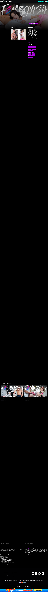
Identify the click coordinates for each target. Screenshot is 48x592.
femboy (33, 52)
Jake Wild (32, 548)
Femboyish (4, 400)
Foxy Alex (28, 548)
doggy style (29, 55)
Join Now (40, 1)
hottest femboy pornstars (37, 546)
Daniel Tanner (40, 548)
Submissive (29, 49)
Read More (29, 42)
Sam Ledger (45, 548)
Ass (28, 47)
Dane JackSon (36, 548)
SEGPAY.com (33, 580)
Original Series (34, 47)
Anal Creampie (34, 49)
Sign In (45, 1)
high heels (29, 52)
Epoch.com (8, 580)
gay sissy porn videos (18, 548)
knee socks (33, 55)
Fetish (31, 47)
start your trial (33, 23)
